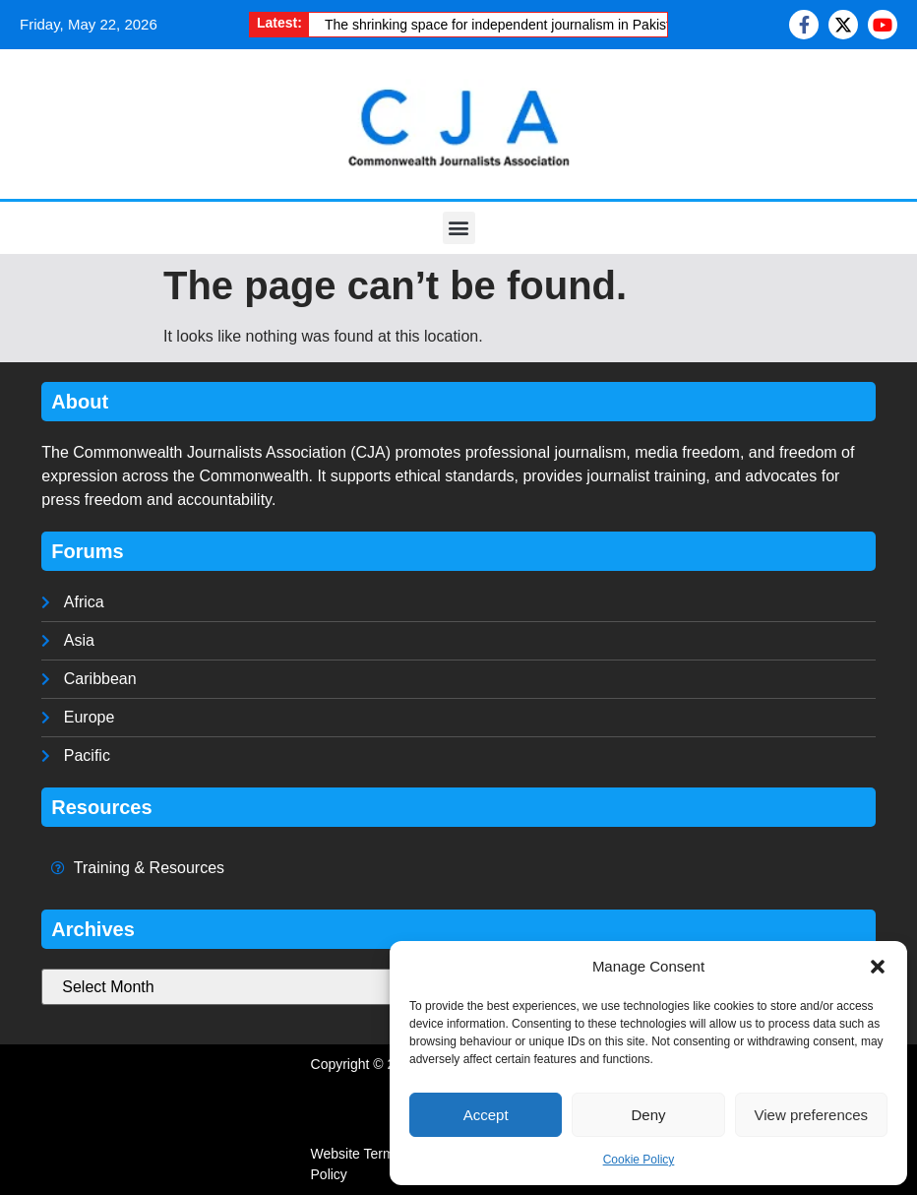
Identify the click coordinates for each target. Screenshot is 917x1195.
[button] (877, 966)
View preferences (812, 1114)
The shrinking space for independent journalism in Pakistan (505, 24)
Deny (648, 1114)
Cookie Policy (639, 1159)
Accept (486, 1114)
